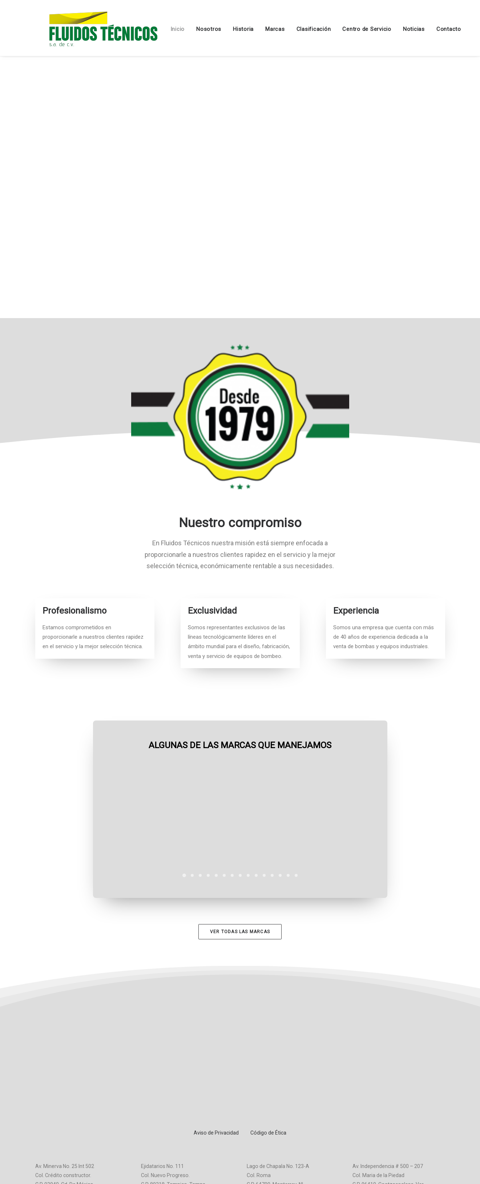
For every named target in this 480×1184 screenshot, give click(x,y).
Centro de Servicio (353, 29)
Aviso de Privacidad (216, 1021)
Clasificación (300, 29)
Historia (230, 29)
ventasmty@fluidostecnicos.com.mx (289, 1099)
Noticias (401, 29)
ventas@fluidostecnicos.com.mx (73, 1099)
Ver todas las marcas (240, 931)
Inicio (164, 29)
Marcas (262, 29)
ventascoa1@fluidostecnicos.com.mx (396, 1099)
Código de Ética (268, 1021)
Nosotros (195, 29)
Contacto (435, 29)
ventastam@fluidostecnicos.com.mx (183, 1090)
